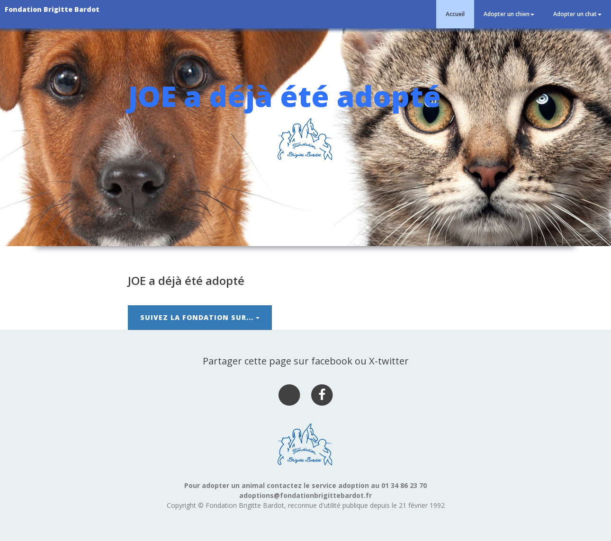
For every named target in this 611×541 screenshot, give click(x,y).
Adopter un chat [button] (577, 14)
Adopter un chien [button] (509, 14)
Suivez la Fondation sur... (200, 317)
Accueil (455, 14)
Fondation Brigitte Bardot (52, 9)
